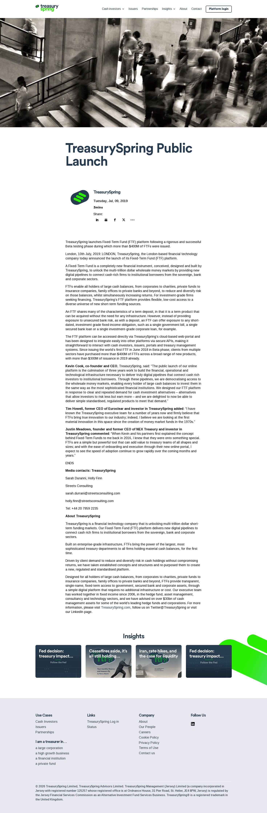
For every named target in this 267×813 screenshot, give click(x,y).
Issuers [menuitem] (40, 725)
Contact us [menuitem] (147, 751)
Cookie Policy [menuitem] (149, 736)
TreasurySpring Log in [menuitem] (103, 720)
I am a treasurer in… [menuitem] (51, 740)
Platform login (218, 9)
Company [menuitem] (146, 714)
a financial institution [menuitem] (50, 757)
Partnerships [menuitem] (44, 731)
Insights (167, 9)
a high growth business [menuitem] (52, 752)
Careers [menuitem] (144, 731)
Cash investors (111, 9)
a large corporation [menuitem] (49, 746)
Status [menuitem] (92, 725)
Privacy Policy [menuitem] (149, 741)
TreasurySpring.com (115, 606)
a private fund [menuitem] (45, 762)
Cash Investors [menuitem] (46, 720)
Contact (196, 9)
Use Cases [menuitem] (43, 714)
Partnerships (150, 9)
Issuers (133, 9)
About (183, 9)
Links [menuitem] (91, 714)
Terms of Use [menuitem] (148, 746)
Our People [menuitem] (147, 725)
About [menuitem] (143, 720)
